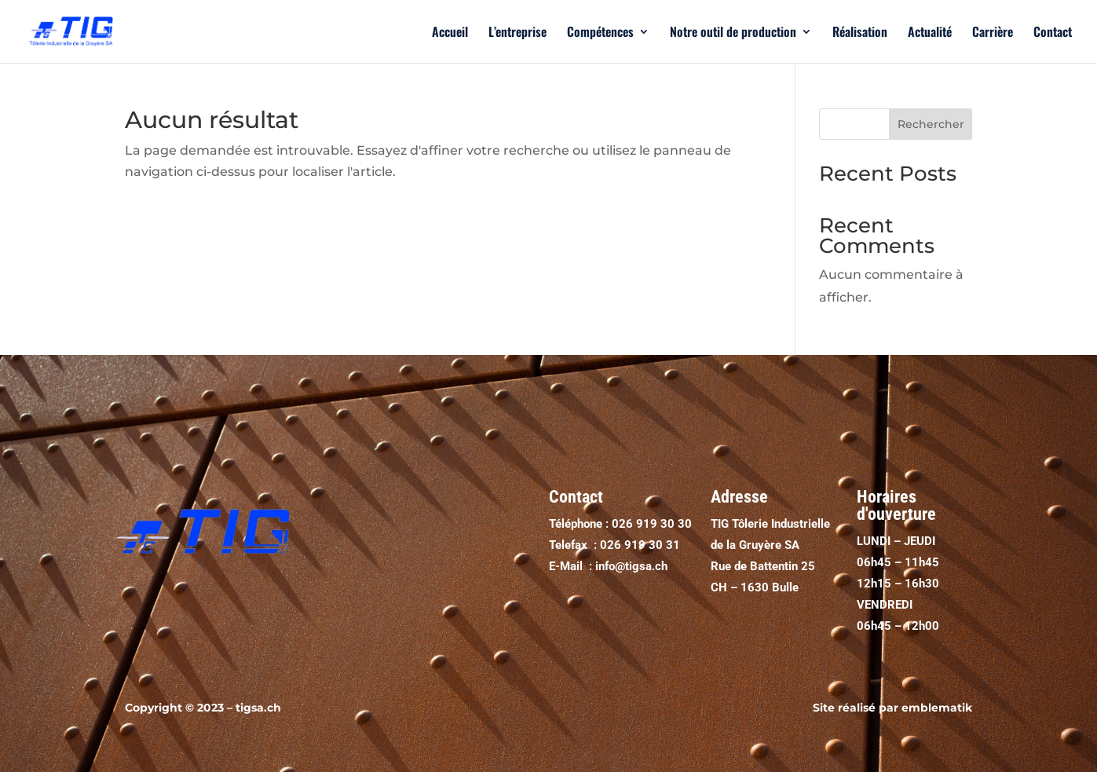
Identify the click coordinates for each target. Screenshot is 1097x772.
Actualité (930, 33)
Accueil (450, 33)
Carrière (992, 33)
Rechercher (931, 124)
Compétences (600, 33)
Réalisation (859, 33)
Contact (1052, 33)
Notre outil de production (733, 33)
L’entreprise (517, 33)
